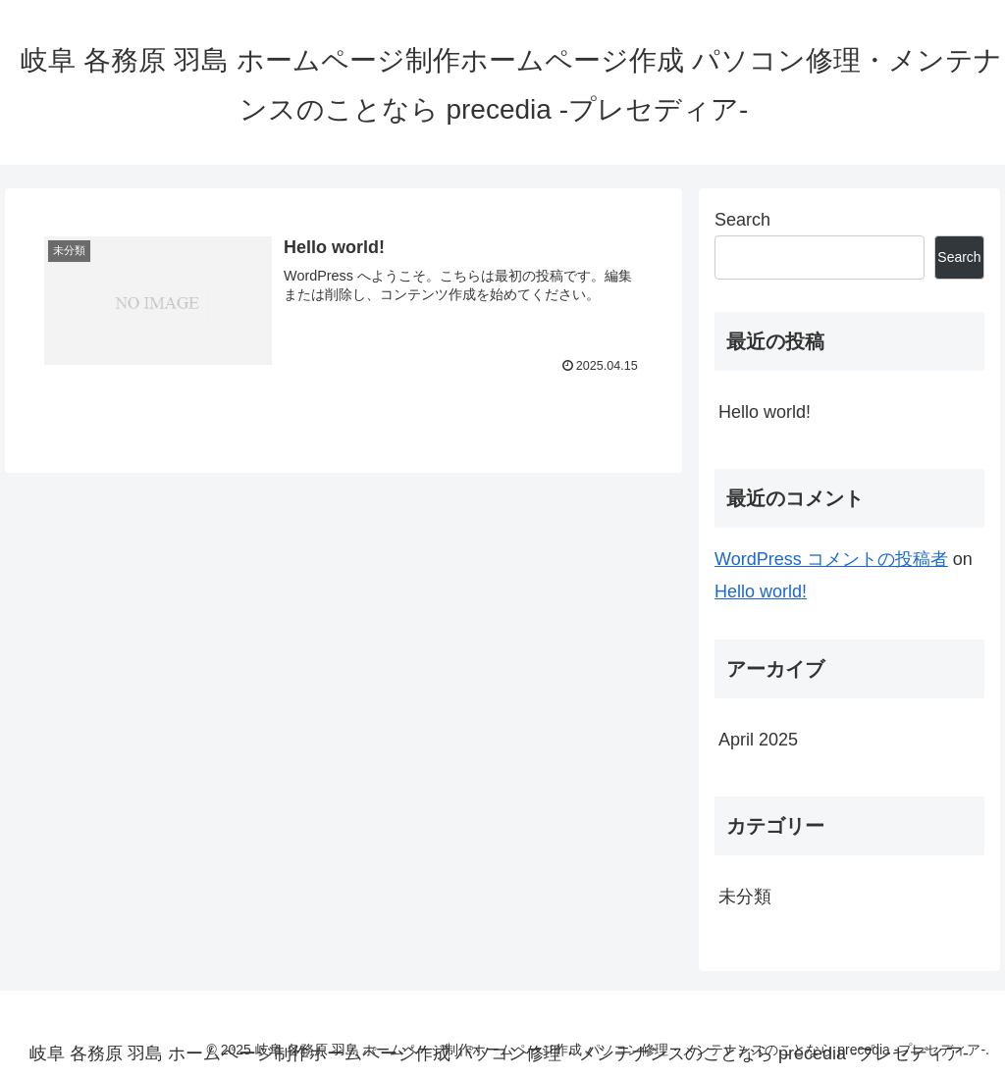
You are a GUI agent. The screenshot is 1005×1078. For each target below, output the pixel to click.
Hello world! (764, 412)
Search (742, 220)
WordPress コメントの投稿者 (831, 559)
